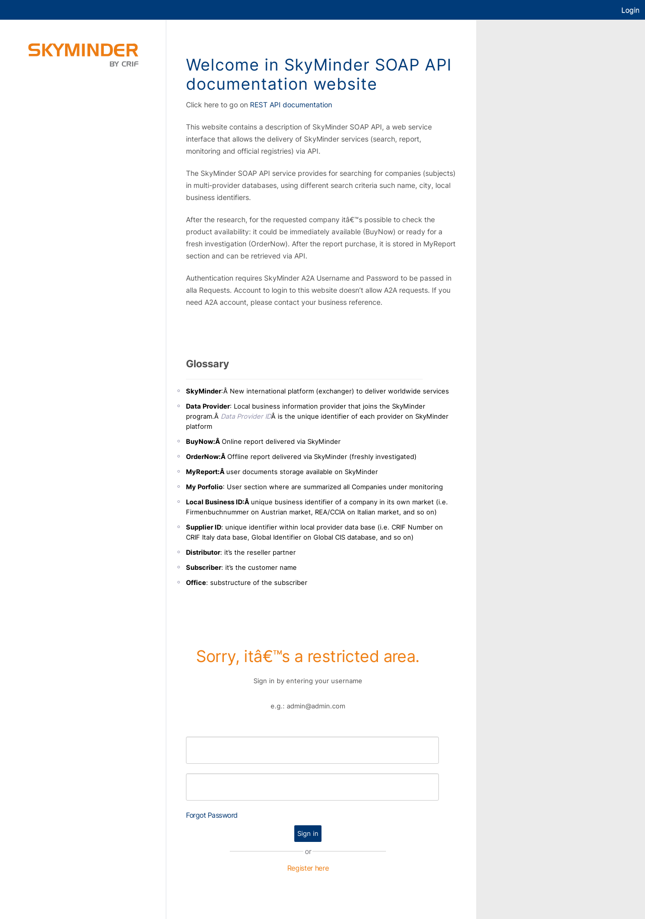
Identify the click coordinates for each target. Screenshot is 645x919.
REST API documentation (291, 104)
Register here (308, 868)
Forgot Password (212, 815)
